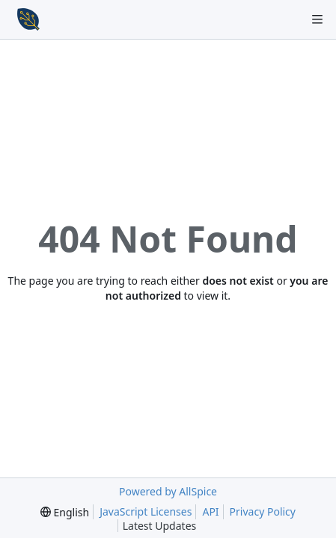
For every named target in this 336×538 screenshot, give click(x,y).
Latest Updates (172, 525)
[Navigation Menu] (317, 19)
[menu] (64, 512)
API (210, 511)
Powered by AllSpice (168, 491)
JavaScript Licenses (146, 511)
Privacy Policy (263, 511)
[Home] (28, 19)
